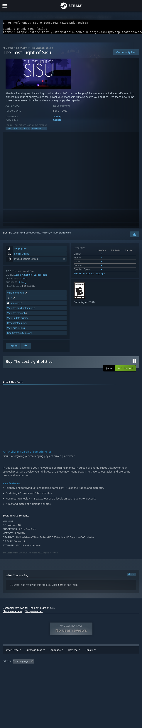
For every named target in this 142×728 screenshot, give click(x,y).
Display (109, 654)
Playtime (93, 654)
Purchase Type (34, 654)
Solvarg (57, 118)
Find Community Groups (19, 335)
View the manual (17, 315)
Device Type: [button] (60, 671)
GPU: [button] (44, 671)
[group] (71, 668)
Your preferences (34, 613)
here (60, 587)
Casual (17, 131)
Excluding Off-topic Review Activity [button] (59, 666)
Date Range (74, 654)
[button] (125, 370)
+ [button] (44, 131)
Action (26, 131)
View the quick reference (21, 310)
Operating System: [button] (13, 671)
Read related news (17, 325)
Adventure (36, 131)
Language (55, 654)
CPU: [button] (32, 671)
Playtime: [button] (87, 666)
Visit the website (17, 295)
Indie (9, 131)
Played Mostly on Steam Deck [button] (114, 666)
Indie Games (22, 50)
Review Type (11, 654)
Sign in (6, 235)
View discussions (16, 330)
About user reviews (12, 613)
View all (131, 576)
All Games (8, 50)
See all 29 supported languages (89, 276)
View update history (17, 320)
